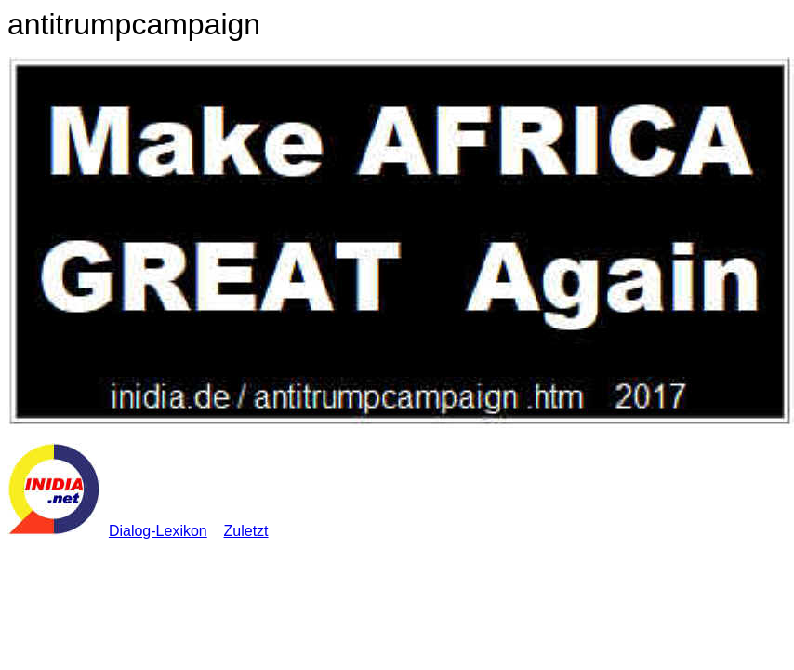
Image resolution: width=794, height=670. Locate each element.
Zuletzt (246, 531)
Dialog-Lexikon (158, 531)
